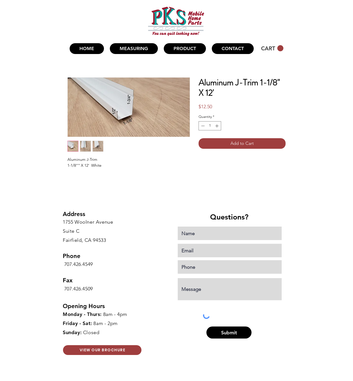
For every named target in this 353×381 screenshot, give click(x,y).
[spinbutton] (209, 126)
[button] (185, 48)
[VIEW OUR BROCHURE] (102, 350)
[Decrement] (202, 126)
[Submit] (229, 333)
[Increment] (217, 126)
